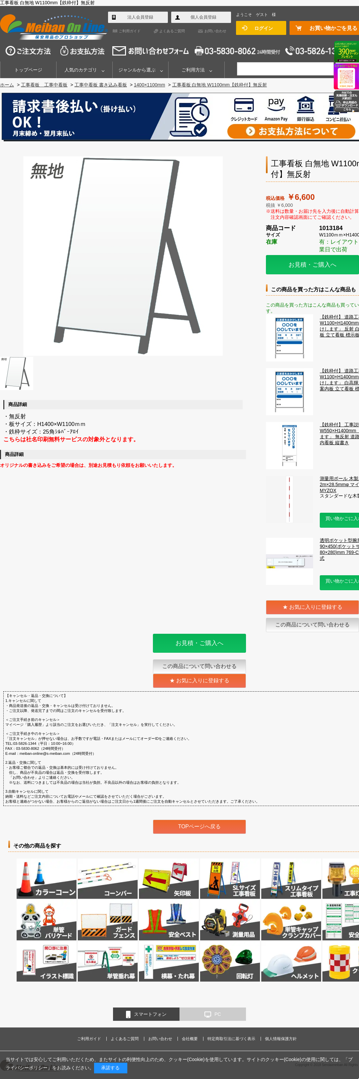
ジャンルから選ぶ (137, 69)
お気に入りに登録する (315, 607)
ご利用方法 (193, 69)
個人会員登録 (203, 17)
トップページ (28, 69)
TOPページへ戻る (199, 826)
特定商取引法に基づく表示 (231, 1038)
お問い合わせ (215, 31)
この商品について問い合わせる (312, 624)
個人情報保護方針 (281, 1038)
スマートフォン (146, 1014)
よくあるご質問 (172, 31)
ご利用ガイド (130, 31)
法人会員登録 (140, 17)
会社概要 (190, 1038)
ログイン (263, 28)
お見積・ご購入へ (312, 264)
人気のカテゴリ (80, 69)
